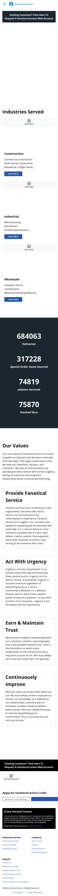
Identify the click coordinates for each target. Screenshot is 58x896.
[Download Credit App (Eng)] (15, 799)
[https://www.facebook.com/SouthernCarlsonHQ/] (4, 785)
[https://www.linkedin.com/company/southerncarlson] (11, 785)
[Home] (21, 4)
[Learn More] (13, 173)
